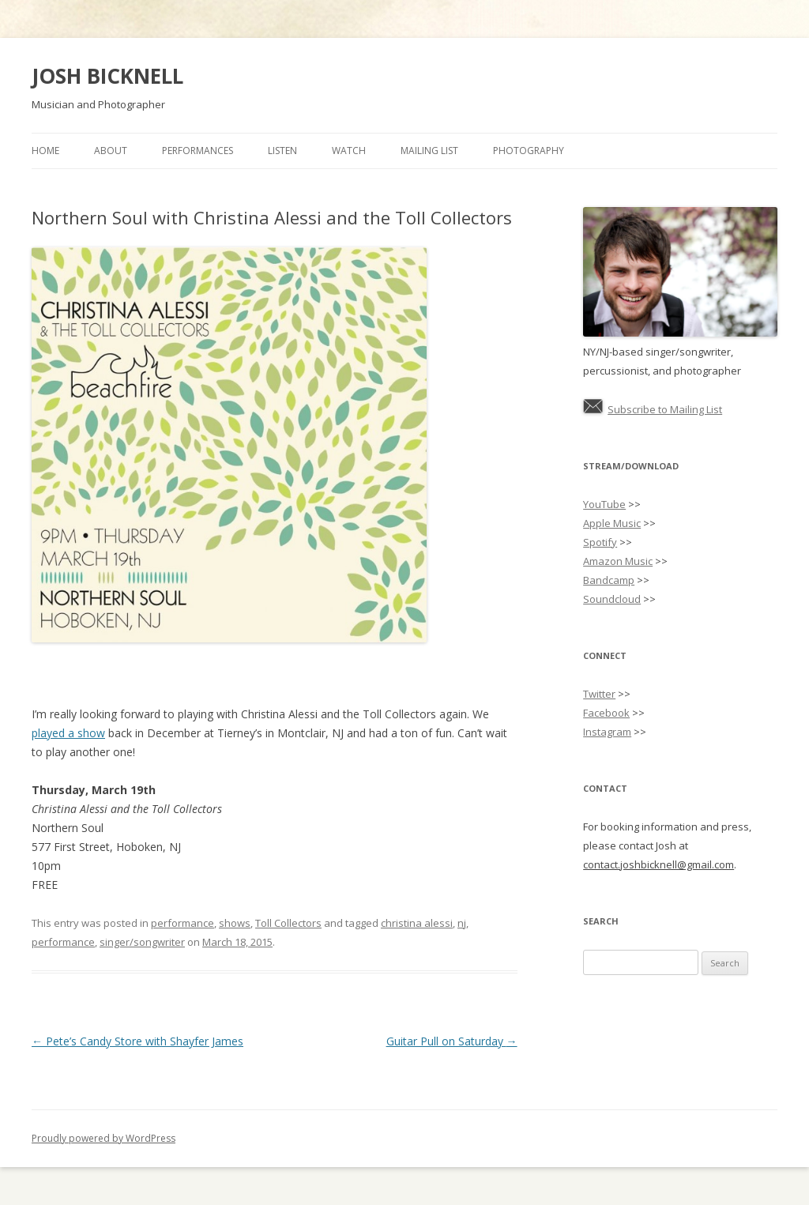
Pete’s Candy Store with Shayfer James (137, 1041)
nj (461, 923)
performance (182, 923)
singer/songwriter (142, 942)
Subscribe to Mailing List (665, 409)
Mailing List (429, 150)
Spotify (600, 542)
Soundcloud (612, 599)
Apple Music (612, 523)
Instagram (607, 732)
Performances (197, 150)
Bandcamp (608, 580)
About (110, 150)
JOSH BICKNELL (107, 76)
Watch (349, 150)
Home (45, 150)
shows (234, 923)
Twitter (599, 694)
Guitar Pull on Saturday (451, 1041)
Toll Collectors (288, 923)
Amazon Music (618, 561)
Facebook (606, 713)
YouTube (604, 504)
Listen (282, 150)
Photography (528, 150)
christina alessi (417, 923)
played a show (68, 732)
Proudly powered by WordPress (103, 1138)
